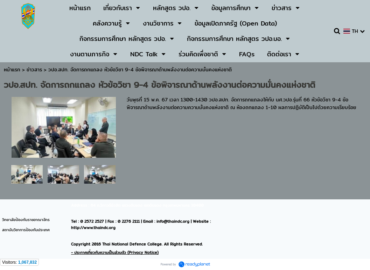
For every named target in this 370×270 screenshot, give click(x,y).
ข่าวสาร (35, 69)
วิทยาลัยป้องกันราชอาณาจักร (26, 219)
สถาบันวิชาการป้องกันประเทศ (26, 230)
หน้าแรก (12, 69)
